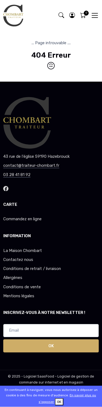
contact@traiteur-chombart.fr (31, 165)
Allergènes (12, 277)
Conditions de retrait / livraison (32, 268)
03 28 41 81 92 (16, 174)
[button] (72, 15)
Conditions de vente (22, 286)
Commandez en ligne (22, 218)
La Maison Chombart (22, 250)
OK (51, 345)
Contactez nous (18, 259)
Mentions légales (18, 295)
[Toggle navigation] (95, 15)
